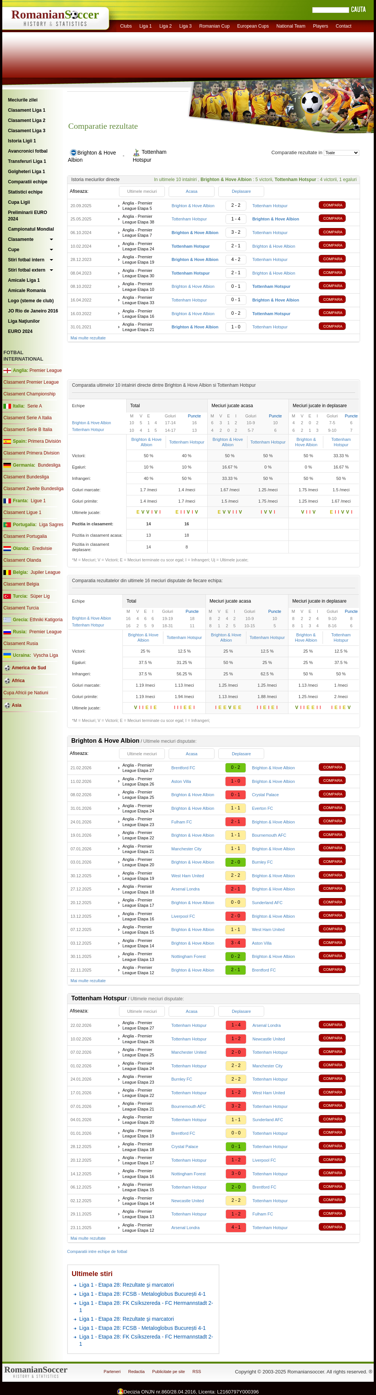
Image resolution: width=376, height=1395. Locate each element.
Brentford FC (183, 767)
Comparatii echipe (27, 181)
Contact (343, 26)
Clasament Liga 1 (26, 110)
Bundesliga (49, 465)
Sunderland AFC (267, 902)
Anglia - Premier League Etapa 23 (138, 821)
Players (320, 26)
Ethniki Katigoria (46, 619)
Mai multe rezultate (88, 338)
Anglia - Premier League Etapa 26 (138, 781)
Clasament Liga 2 (26, 120)
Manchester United (188, 1052)
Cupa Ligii (19, 202)
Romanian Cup (214, 26)
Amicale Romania (27, 290)
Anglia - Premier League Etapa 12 (138, 970)
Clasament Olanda (22, 560)
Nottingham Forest (188, 956)
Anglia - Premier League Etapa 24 (138, 246)
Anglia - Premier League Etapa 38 (138, 219)
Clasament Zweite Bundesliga (33, 488)
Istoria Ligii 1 (22, 141)
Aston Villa (181, 781)
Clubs (126, 26)
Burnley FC (262, 862)
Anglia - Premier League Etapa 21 (138, 327)
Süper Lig (40, 596)
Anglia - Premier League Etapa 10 (138, 286)
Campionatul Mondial (31, 229)
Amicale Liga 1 (24, 280)
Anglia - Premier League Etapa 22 (138, 835)
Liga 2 (165, 26)
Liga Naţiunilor (24, 321)
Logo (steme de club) (31, 300)
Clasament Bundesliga (26, 477)
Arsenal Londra (185, 889)
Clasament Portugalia (25, 536)
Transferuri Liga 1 (27, 161)
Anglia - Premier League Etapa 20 (138, 862)
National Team (291, 26)
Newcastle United (268, 1039)
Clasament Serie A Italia (27, 417)
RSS (197, 1371)
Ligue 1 (38, 500)
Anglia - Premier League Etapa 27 (138, 768)
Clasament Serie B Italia (27, 429)
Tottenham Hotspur (270, 205)
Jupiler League (46, 572)
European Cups (253, 26)
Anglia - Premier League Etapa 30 (138, 273)
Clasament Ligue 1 (22, 512)
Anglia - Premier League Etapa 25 (138, 795)
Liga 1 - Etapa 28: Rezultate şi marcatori (126, 1285)
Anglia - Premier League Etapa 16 (138, 314)
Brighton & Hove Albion (193, 205)
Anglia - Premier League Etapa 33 (138, 300)
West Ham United (187, 875)
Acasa (191, 191)
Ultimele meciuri (142, 191)
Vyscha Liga (45, 655)
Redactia (136, 1371)
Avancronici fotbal (27, 151)
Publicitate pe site (168, 1371)
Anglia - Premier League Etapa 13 (138, 956)
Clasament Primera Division (31, 453)
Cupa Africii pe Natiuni (25, 692)
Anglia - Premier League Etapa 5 (137, 206)
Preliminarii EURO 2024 (27, 216)
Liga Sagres (51, 524)
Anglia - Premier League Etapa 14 (138, 943)
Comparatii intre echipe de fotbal (97, 1251)
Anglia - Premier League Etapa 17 (138, 903)
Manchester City (186, 849)
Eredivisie (42, 548)
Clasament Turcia (21, 608)
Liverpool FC (183, 916)
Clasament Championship (29, 394)
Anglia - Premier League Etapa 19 (138, 259)
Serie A (34, 406)
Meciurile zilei (23, 100)
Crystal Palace (265, 794)
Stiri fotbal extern (26, 270)
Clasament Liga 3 (26, 130)
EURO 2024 (20, 331)
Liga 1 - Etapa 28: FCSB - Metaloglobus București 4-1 (142, 1294)
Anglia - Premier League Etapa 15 (138, 929)
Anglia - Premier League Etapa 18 (138, 889)
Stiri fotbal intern (26, 259)
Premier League (46, 370)
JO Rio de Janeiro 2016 (33, 311)
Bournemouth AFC (269, 835)
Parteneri (112, 1371)
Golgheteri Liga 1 (26, 171)
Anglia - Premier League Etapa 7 (137, 232)
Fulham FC (181, 822)
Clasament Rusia (20, 643)
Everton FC (262, 808)
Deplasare (241, 191)
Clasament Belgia (21, 584)
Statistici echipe (25, 192)
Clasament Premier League (31, 382)
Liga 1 (145, 26)
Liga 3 (185, 26)
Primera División (44, 441)
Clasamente (20, 239)
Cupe (13, 249)
